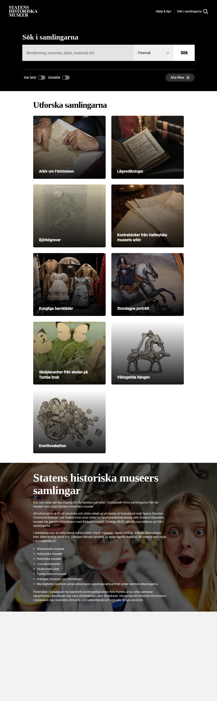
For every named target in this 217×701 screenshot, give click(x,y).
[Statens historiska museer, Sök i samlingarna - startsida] (23, 11)
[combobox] (153, 53)
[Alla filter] (180, 78)
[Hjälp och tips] (163, 12)
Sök (184, 52)
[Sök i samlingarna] (192, 11)
